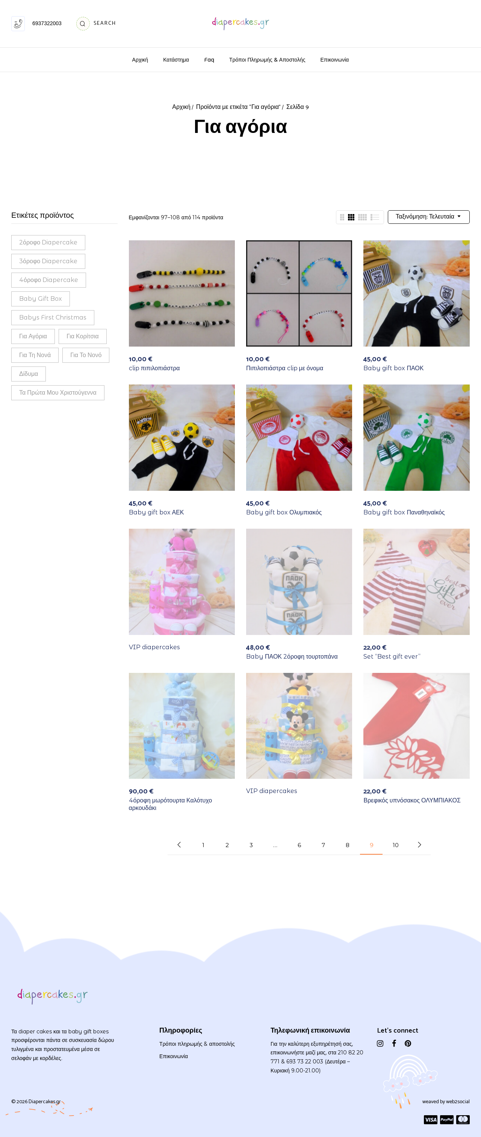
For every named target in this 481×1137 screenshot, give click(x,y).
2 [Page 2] (227, 845)
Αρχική (181, 107)
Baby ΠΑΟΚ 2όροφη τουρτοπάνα (292, 656)
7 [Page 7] (323, 845)
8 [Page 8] (347, 845)
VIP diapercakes (154, 647)
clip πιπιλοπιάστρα (154, 368)
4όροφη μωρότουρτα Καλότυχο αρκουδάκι (170, 804)
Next (419, 844)
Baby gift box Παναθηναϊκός (404, 512)
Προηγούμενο (179, 844)
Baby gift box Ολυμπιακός (284, 512)
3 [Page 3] (251, 845)
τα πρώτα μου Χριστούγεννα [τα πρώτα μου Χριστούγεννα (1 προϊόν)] (58, 392)
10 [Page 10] (396, 845)
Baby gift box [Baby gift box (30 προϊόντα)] (40, 298)
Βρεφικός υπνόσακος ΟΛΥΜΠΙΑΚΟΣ (411, 800)
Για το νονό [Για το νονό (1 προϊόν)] (85, 355)
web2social (458, 1102)
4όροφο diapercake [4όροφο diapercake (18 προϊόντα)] (48, 279)
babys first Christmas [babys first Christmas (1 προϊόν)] (52, 317)
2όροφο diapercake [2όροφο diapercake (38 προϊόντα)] (48, 242)
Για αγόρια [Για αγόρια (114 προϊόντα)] (33, 336)
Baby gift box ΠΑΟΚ (393, 368)
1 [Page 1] (203, 845)
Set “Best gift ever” (391, 656)
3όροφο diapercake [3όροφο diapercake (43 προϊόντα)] (48, 261)
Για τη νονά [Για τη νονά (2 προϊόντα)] (35, 355)
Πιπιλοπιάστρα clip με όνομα (284, 368)
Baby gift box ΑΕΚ (156, 512)
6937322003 (47, 23)
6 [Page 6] (299, 845)
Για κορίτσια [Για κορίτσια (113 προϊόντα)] (83, 336)
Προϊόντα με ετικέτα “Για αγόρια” (238, 107)
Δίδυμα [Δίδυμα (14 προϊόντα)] (28, 373)
